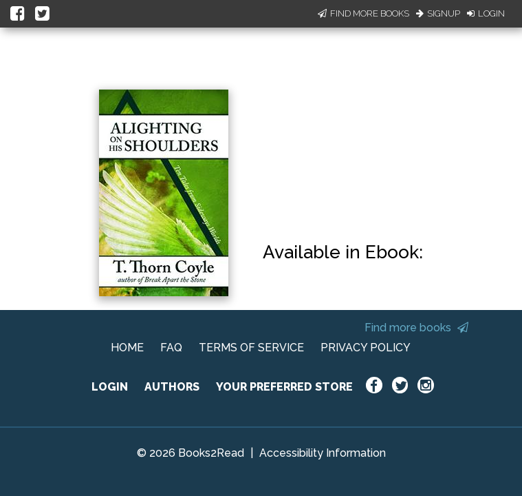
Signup (438, 13)
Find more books (416, 327)
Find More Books (363, 13)
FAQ (171, 347)
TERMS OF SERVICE (251, 347)
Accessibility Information (322, 452)
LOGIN (109, 386)
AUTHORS (171, 386)
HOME (127, 347)
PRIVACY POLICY (365, 347)
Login (486, 13)
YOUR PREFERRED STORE (284, 386)
